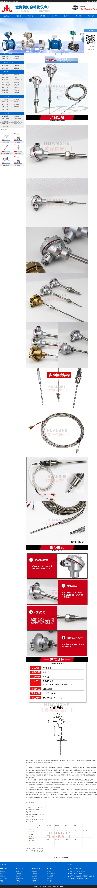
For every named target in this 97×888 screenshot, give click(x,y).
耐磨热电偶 (16, 92)
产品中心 (30, 16)
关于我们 (18, 16)
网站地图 (94, 1)
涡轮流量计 (3, 876)
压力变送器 (5, 65)
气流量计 (6, 96)
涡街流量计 (3, 873)
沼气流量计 (5, 99)
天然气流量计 (5, 109)
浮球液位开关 (17, 59)
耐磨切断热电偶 (6, 85)
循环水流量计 (5, 118)
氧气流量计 (16, 104)
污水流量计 (5, 126)
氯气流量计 (16, 99)
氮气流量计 (5, 104)
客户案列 (66, 16)
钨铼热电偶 (16, 90)
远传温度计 (5, 90)
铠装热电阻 (5, 74)
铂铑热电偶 (16, 74)
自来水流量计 (17, 121)
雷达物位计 (5, 59)
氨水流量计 (5, 123)
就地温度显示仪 (6, 82)
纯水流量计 (5, 121)
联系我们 (91, 16)
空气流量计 (16, 107)
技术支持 (54, 16)
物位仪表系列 (8, 53)
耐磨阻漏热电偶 (18, 80)
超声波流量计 (3, 878)
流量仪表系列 (3, 868)
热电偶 (15, 77)
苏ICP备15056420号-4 (83, 878)
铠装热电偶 (5, 92)
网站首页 (88, 1)
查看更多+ (2, 881)
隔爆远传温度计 (18, 82)
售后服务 (78, 16)
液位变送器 (5, 68)
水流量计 (6, 113)
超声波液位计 (17, 56)
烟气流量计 (5, 107)
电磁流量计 (3, 871)
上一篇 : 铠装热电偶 (37, 848)
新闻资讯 (42, 16)
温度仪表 (6, 72)
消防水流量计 (17, 118)
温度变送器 (16, 68)
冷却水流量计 (17, 116)
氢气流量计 (5, 101)
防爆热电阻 (16, 87)
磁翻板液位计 (5, 56)
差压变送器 (16, 65)
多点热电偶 (5, 80)
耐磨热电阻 (16, 85)
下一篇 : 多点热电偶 (37, 851)
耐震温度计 (5, 87)
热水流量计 (5, 116)
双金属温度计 (5, 77)
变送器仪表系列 (8, 62)
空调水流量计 (17, 123)
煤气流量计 (16, 101)
